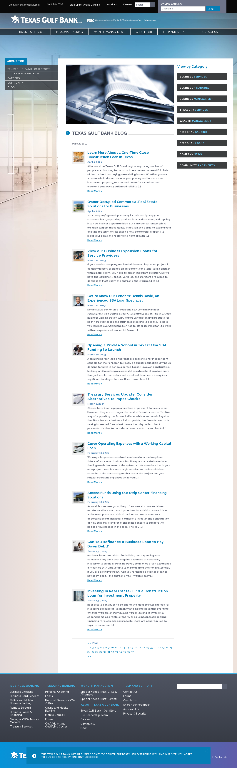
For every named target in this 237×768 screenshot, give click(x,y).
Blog (11, 87)
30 (105, 652)
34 (120, 652)
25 (171, 647)
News (84, 728)
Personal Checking (57, 691)
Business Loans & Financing (21, 714)
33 (116, 652)
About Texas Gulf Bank (100, 704)
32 (112, 652)
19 (147, 647)
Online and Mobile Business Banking (21, 702)
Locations (109, 4)
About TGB (144, 32)
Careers (125, 4)
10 (112, 647)
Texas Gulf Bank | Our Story (29, 69)
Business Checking (21, 691)
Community (16, 82)
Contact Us (209, 32)
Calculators (130, 700)
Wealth (197, 120)
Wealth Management (109, 32)
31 (109, 652)
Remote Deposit (20, 707)
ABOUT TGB (15, 61)
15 (131, 647)
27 (93, 652)
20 (151, 647)
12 (119, 647)
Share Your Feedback (136, 704)
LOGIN (213, 8)
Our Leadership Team (23, 73)
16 (135, 647)
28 (96, 652)
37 (132, 652)
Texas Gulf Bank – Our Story (98, 710)
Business (195, 76)
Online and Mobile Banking (56, 709)
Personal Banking (69, 32)
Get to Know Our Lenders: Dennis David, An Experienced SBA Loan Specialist (123, 298)
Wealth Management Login (22, 5)
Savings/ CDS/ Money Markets (24, 721)
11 (116, 647)
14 (127, 647)
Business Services (32, 32)
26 (89, 652)
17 (139, 647)
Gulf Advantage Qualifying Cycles (56, 725)
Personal (195, 131)
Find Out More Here (85, 757)
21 (155, 647)
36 (128, 652)
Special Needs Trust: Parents (99, 699)
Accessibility (131, 709)
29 (101, 652)
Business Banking (24, 686)
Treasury (195, 109)
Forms (49, 719)
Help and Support (176, 32)
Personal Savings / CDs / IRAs (60, 702)
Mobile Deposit (55, 714)
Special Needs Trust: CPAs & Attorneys (99, 693)
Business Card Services (24, 696)
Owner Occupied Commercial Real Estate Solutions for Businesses (122, 204)
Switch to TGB (52, 4)
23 (163, 647)
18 (143, 647)
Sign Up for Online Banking (82, 5)
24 (167, 647)
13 (123, 647)
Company (192, 154)
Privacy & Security (135, 713)
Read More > (94, 191)
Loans (49, 696)
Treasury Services (21, 726)
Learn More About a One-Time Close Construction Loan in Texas (118, 154)
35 (124, 652)
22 (159, 647)
